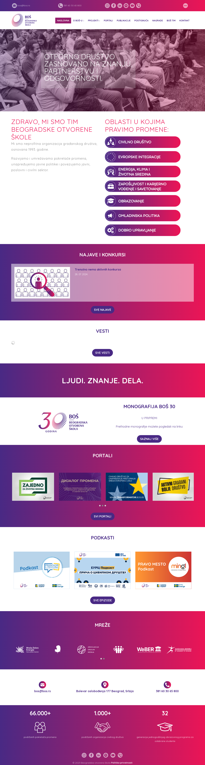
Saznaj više (149, 439)
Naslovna (63, 20)
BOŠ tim (171, 20)
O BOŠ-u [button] (77, 20)
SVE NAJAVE (102, 310)
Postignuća (141, 20)
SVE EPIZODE (102, 600)
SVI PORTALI (102, 516)
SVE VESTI (102, 353)
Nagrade (157, 20)
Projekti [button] (93, 20)
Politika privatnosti (121, 762)
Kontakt (184, 20)
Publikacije (124, 20)
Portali (108, 20)
